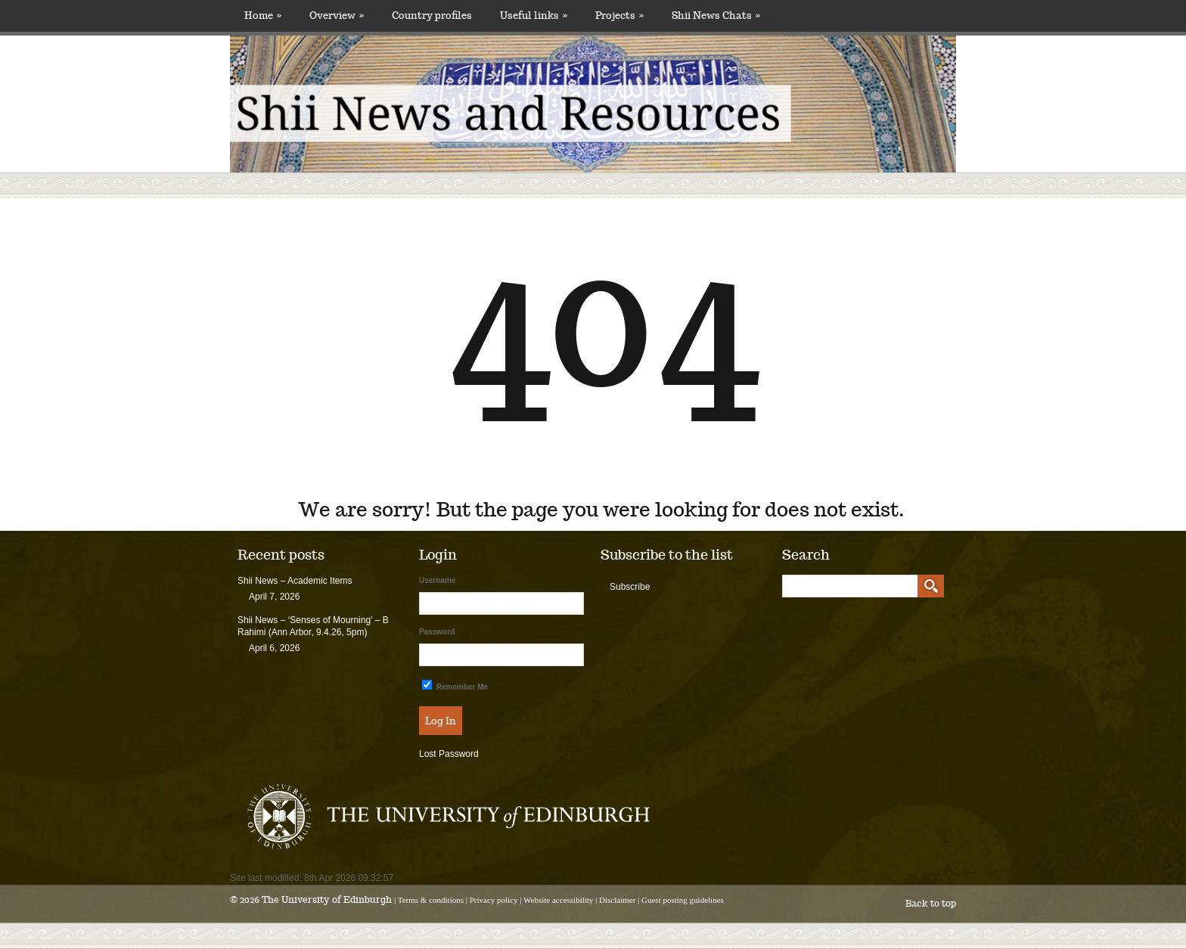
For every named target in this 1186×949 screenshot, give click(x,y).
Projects (619, 15)
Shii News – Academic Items (295, 580)
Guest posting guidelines (682, 899)
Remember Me (455, 685)
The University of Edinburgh (327, 899)
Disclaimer (617, 899)
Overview (336, 15)
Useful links (533, 15)
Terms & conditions (431, 899)
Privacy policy (494, 899)
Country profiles (432, 15)
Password (437, 632)
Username (437, 580)
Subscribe (630, 586)
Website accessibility (558, 899)
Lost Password (449, 754)
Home (262, 15)
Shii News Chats (716, 15)
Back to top (930, 903)
